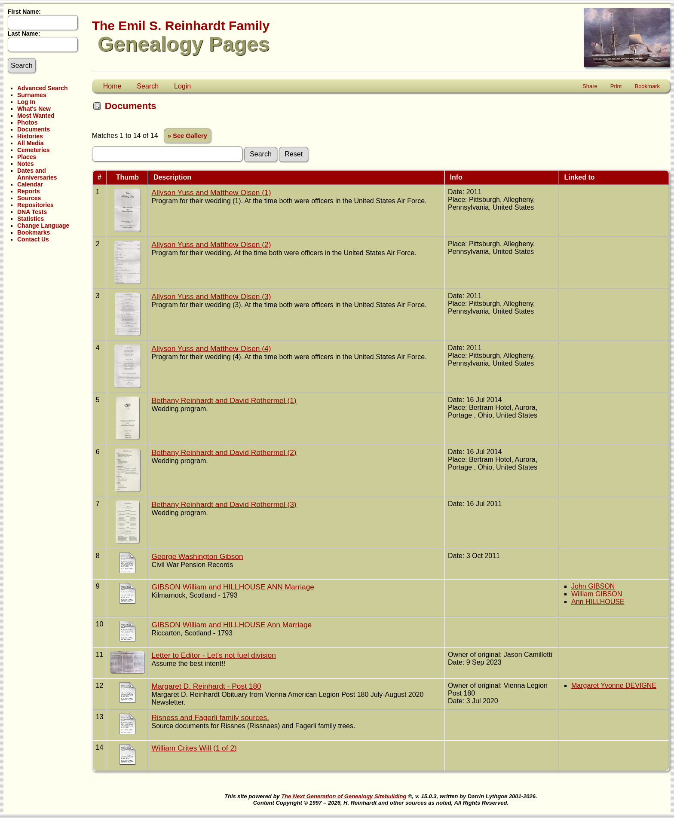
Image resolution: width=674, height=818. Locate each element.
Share (589, 86)
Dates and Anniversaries (37, 174)
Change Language (43, 225)
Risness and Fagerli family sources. (210, 717)
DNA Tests (32, 211)
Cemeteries (33, 150)
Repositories (35, 204)
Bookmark (647, 86)
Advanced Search (42, 88)
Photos (27, 122)
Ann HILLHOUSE (598, 601)
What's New (34, 108)
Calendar (30, 184)
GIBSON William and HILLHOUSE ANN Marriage (232, 587)
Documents (33, 129)
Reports (28, 191)
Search (148, 86)
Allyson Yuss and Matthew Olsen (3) (211, 296)
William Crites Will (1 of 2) (193, 748)
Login (182, 86)
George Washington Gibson (197, 556)
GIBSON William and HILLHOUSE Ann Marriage (231, 624)
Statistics (30, 218)
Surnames (31, 95)
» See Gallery (187, 135)
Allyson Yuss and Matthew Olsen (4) (211, 348)
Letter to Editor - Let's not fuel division (213, 655)
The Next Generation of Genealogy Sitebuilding (343, 796)
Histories (30, 136)
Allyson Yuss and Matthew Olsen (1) (211, 192)
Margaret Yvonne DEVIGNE (613, 685)
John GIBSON (593, 586)
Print (616, 86)
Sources (29, 198)
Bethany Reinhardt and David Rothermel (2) (223, 452)
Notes (25, 163)
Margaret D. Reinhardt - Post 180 (206, 686)
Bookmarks (33, 232)
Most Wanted (36, 115)
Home (112, 86)
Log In (26, 101)
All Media (30, 143)
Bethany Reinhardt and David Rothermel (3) (223, 504)
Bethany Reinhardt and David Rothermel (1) (223, 400)
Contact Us (33, 239)
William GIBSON (596, 594)
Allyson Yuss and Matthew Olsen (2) (211, 244)
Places (26, 156)
